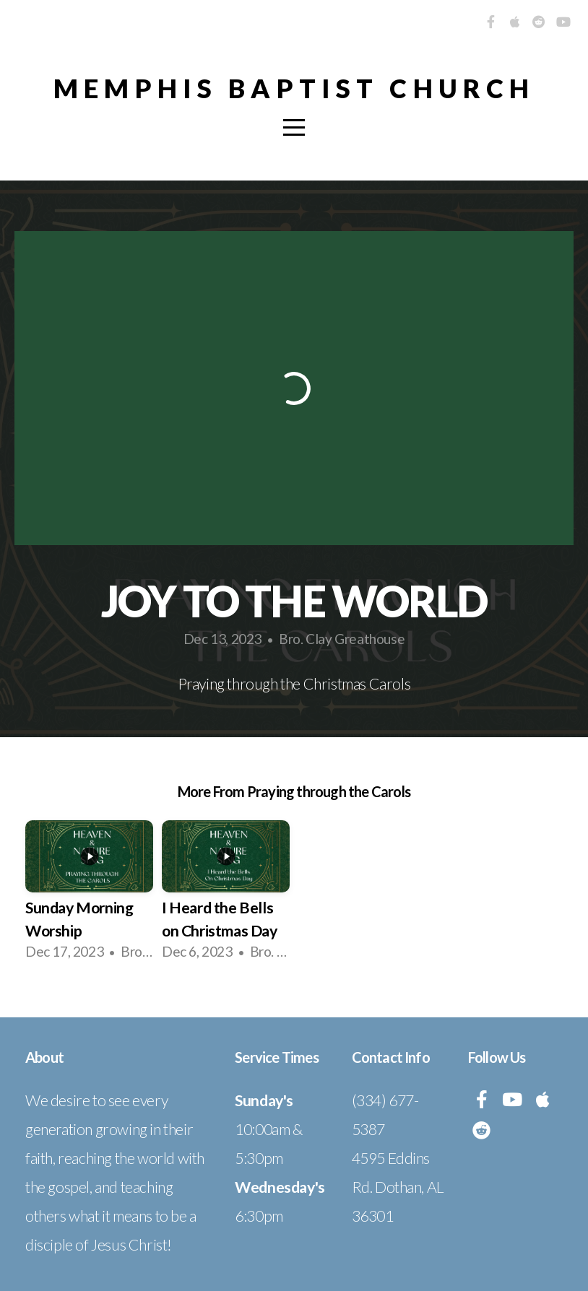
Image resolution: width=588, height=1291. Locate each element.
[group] (89, 895)
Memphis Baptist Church (294, 88)
